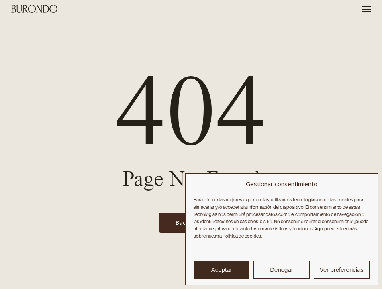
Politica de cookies (242, 236)
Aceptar (221, 269)
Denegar (281, 269)
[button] (366, 9)
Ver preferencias (342, 269)
